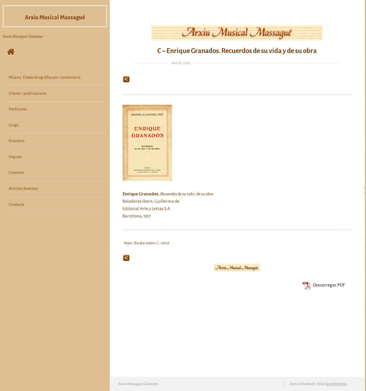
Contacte (16, 204)
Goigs (14, 125)
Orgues (15, 157)
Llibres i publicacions (27, 93)
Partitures (18, 109)
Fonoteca (17, 141)
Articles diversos (23, 188)
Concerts (16, 172)
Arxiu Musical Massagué (55, 19)
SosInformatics (336, 384)
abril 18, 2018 (180, 63)
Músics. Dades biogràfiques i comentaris (45, 77)
